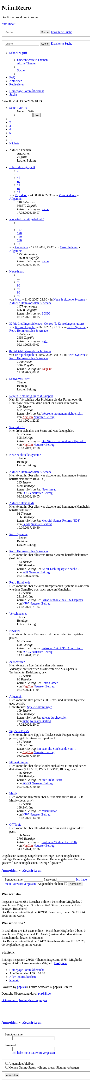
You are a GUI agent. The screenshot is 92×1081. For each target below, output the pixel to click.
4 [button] (10, 129)
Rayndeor (21, 195)
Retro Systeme (76, 327)
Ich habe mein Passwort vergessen (33, 1052)
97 (18, 289)
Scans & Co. (17, 427)
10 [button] (10, 139)
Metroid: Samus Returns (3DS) (61, 520)
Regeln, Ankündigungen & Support (31, 396)
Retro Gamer (50, 683)
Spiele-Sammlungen (39, 707)
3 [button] (10, 125)
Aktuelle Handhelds (21, 503)
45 (18, 181)
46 (18, 184)
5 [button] (10, 132)
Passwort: (11, 1045)
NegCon (47, 368)
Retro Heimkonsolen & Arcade (28, 330)
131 (19, 243)
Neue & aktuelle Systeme (69, 299)
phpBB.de (44, 993)
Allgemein (15, 198)
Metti (18, 299)
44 (18, 177)
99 (18, 296)
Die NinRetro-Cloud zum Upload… (64, 441)
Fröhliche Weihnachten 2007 (59, 842)
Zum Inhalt (8, 23)
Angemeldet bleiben (52, 883)
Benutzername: (14, 1034)
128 (19, 233)
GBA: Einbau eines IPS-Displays (62, 600)
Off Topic (15, 824)
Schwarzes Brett (19, 379)
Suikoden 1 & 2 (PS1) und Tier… (62, 648)
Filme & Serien (18, 762)
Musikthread (49, 811)
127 (19, 229)
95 (18, 282)
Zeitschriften (17, 662)
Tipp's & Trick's (19, 731)
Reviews (14, 630)
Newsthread (16, 271)
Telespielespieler (25, 327)
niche (45, 209)
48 (18, 191)
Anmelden (9, 870)
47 (18, 188)
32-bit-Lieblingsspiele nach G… (62, 568)
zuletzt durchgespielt (22, 167)
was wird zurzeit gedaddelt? (26, 219)
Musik (13, 793)
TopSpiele (60, 963)
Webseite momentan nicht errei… (62, 413)
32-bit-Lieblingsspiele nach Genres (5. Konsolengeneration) (46, 323)
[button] (18, 107)
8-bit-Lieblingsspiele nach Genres (30, 351)
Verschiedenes (68, 195)
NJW (25, 603)
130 (19, 240)
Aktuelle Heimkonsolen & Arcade (30, 303)
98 (18, 292)
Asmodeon (21, 247)
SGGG (46, 313)
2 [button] (10, 122)
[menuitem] (32, 60)
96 (18, 285)
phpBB (21, 987)
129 (19, 236)
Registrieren (31, 870)
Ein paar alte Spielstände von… (56, 748)
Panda (26, 524)
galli (44, 341)
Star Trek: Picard (52, 779)
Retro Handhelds (19, 582)
